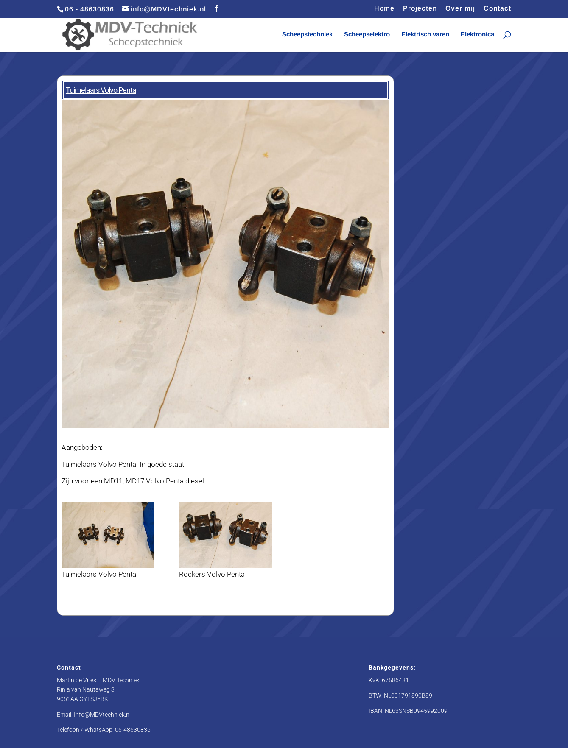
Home (384, 8)
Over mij (460, 8)
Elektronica (477, 34)
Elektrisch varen (425, 34)
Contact (497, 8)
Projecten (420, 8)
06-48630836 (133, 729)
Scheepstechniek (307, 34)
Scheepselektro (367, 34)
